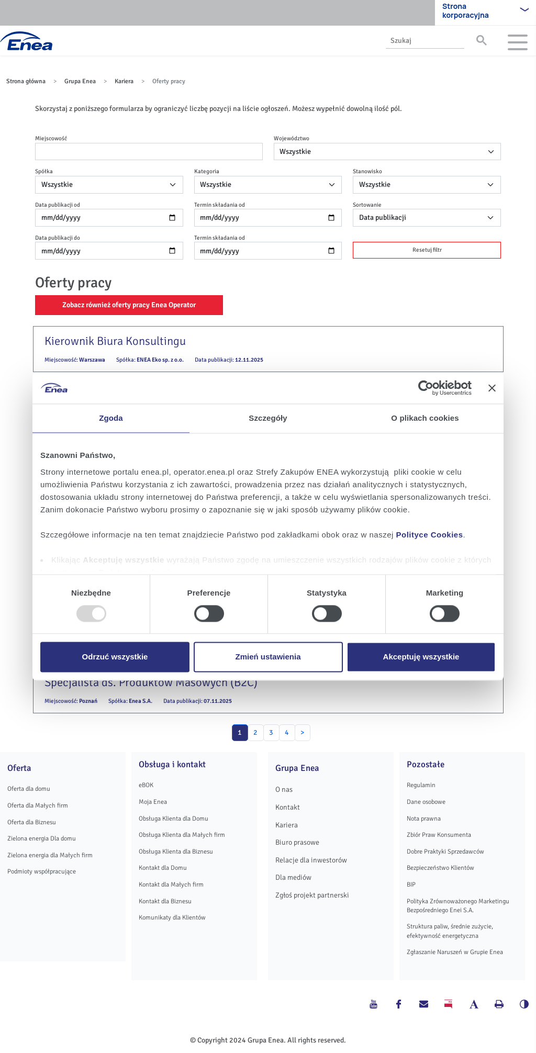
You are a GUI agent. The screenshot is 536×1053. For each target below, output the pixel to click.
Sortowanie (367, 204)
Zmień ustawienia (267, 657)
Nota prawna (424, 818)
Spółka (44, 171)
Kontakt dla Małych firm (171, 884)
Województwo (291, 138)
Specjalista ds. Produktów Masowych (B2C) (151, 682)
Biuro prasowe (297, 842)
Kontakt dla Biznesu (165, 901)
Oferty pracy (168, 81)
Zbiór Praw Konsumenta (439, 835)
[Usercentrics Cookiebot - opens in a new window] (426, 388)
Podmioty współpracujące (41, 871)
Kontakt (287, 807)
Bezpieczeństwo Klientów (440, 868)
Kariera (124, 81)
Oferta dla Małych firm (37, 805)
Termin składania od (219, 204)
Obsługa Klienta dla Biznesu (176, 851)
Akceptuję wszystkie (421, 657)
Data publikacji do (57, 237)
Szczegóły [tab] (268, 417)
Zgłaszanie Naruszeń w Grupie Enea (455, 952)
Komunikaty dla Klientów (172, 917)
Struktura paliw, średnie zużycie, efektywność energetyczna (450, 930)
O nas (284, 789)
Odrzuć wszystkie (115, 657)
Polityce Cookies (429, 534)
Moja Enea (153, 802)
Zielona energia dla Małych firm (50, 855)
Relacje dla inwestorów (311, 860)
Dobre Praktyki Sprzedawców (445, 851)
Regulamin (421, 785)
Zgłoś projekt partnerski (312, 895)
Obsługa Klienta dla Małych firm (182, 835)
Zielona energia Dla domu (41, 838)
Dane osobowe (426, 802)
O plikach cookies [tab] (425, 417)
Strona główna (26, 81)
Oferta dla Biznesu (31, 822)
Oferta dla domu (28, 789)
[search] (423, 40)
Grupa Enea (80, 81)
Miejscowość (51, 138)
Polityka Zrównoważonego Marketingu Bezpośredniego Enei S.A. (458, 905)
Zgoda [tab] (111, 417)
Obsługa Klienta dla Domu (173, 818)
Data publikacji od (57, 204)
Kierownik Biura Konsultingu (115, 341)
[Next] (302, 732)
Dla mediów (293, 877)
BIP (411, 884)
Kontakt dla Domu (163, 868)
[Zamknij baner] (492, 387)
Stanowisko (367, 171)
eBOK (146, 785)
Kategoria (206, 171)
